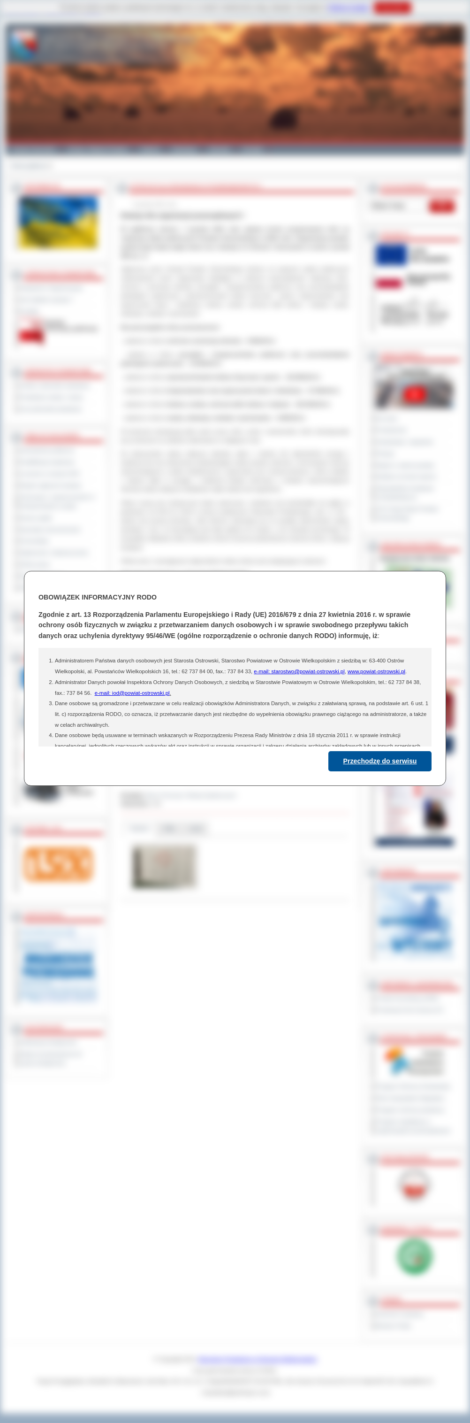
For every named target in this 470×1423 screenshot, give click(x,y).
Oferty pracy (35, 564)
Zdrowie (219, 149)
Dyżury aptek (36, 518)
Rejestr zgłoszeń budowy (51, 485)
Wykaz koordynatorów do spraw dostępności (51, 1058)
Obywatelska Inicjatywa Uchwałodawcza (405, 492)
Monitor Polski (393, 1326)
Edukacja (184, 149)
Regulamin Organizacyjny (51, 288)
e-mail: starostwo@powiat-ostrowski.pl (299, 671)
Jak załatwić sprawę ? (47, 299)
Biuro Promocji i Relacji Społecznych (191, 795)
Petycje (385, 453)
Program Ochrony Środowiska (413, 1086)
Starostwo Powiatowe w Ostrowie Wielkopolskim (257, 1359)
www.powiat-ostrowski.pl (376, 671)
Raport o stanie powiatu (405, 465)
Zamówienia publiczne (47, 450)
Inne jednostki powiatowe (51, 409)
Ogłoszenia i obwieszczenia (54, 552)
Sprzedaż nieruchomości (50, 529)
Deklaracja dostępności (48, 1042)
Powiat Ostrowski (33, 149)
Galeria (150, 149)
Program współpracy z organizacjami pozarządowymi (413, 1126)
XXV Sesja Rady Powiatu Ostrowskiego (407, 513)
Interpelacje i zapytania (404, 441)
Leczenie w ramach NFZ (50, 473)
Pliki (169, 828)
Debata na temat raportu (406, 476)
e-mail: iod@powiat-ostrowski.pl (132, 693)
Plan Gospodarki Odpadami (410, 1098)
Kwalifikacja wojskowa (47, 462)
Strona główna (28, 166)
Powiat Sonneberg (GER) (407, 998)
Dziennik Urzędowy (400, 1314)
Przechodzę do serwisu (380, 761)
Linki (195, 828)
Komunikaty (34, 541)
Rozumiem (392, 7)
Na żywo (386, 418)
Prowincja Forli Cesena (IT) (409, 1010)
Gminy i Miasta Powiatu (97, 149)
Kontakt (252, 149)
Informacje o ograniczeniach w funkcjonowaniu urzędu (57, 501)
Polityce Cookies (349, 7)
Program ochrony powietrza (410, 1110)
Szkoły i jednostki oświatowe (55, 385)
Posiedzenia (391, 430)
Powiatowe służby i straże (51, 397)
